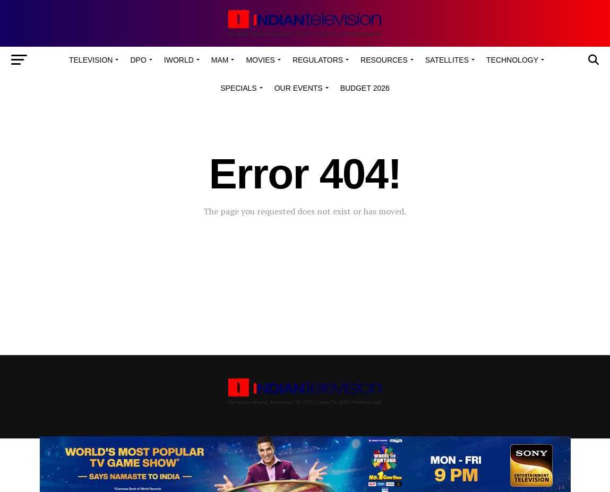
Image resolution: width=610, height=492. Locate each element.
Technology (512, 60)
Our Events (298, 88)
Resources (384, 60)
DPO (138, 60)
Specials (238, 88)
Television (91, 60)
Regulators (318, 60)
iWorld (179, 60)
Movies (260, 60)
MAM (220, 60)
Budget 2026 (365, 88)
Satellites (447, 60)
